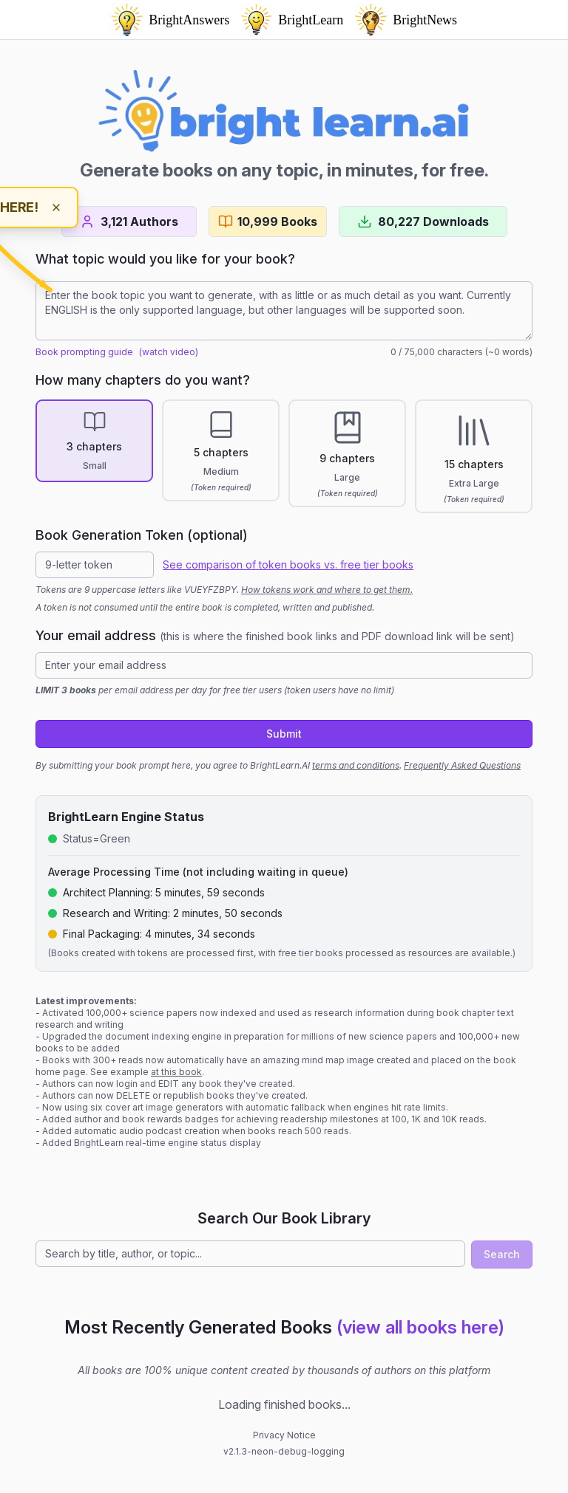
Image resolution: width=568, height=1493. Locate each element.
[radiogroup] (284, 456)
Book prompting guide (84, 351)
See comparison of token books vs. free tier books (288, 564)
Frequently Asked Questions (462, 765)
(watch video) (168, 351)
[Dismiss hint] (56, 207)
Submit (284, 733)
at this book (176, 1071)
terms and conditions (355, 765)
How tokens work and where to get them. (327, 589)
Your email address (275, 635)
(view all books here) (420, 1327)
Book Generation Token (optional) (142, 535)
